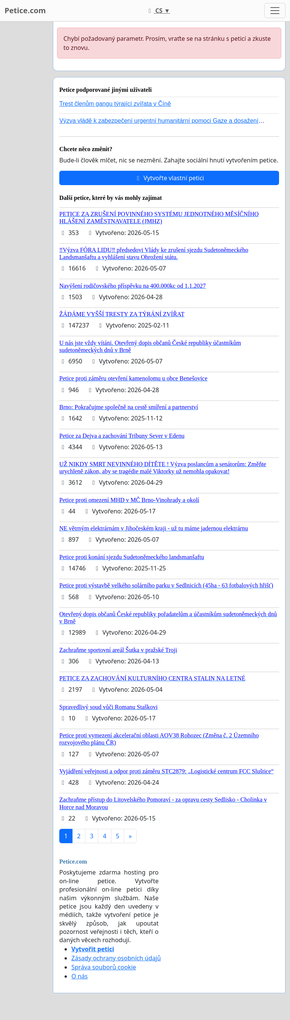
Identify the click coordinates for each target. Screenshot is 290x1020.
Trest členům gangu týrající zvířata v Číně (115, 103)
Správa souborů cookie (103, 967)
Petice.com (25, 10)
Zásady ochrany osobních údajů (116, 958)
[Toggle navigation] (274, 10)
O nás (79, 976)
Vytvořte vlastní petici (169, 178)
